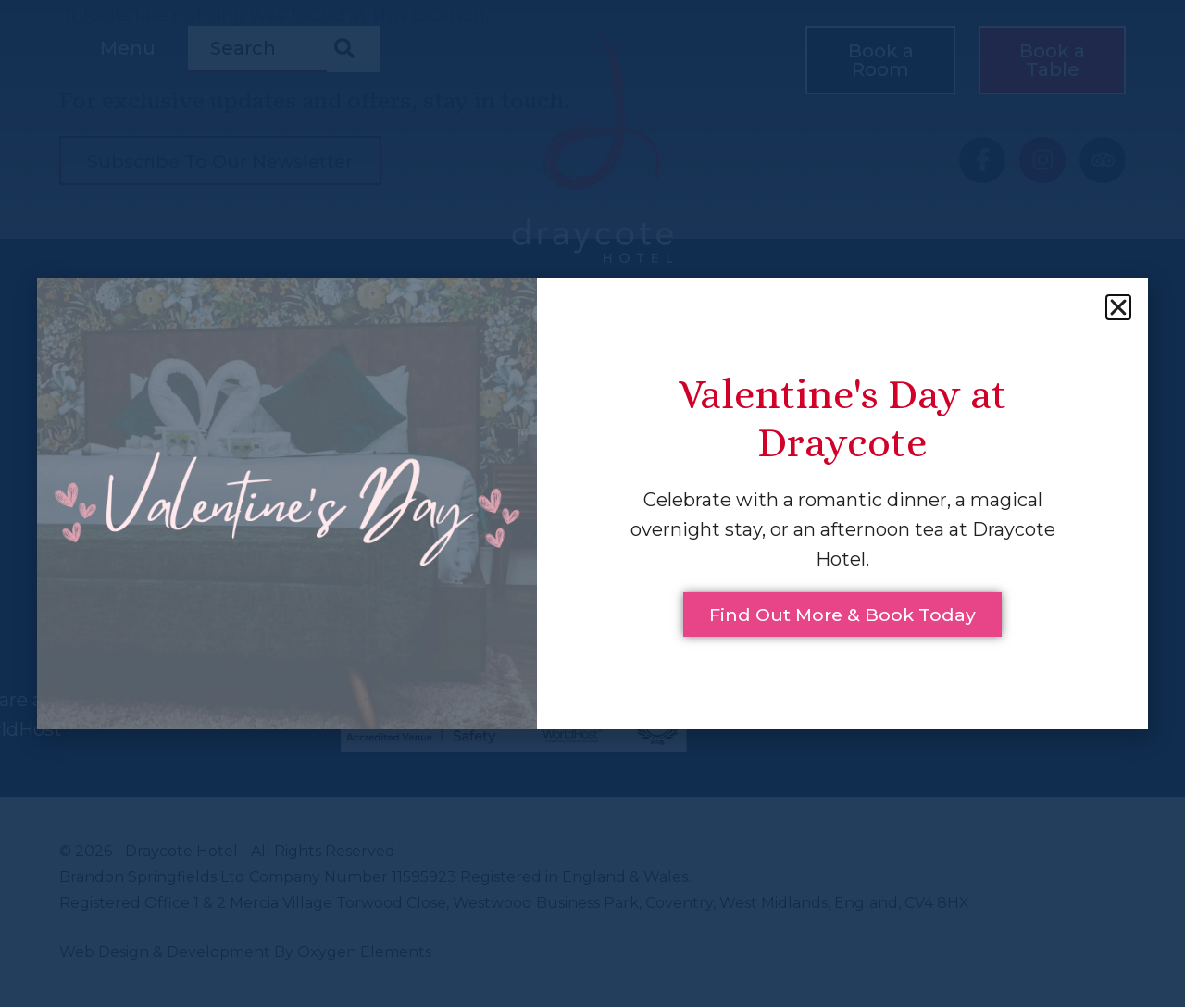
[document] (592, 503)
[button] (1118, 306)
